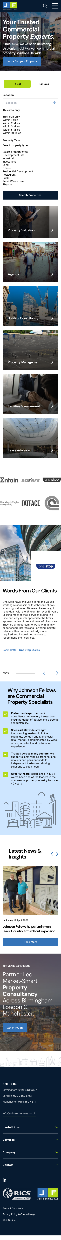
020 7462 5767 (22, 1095)
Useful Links (11, 1127)
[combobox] (30, 121)
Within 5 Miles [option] (11, 129)
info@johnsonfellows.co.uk (19, 1114)
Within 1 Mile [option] (10, 119)
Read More (30, 942)
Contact (8, 1164)
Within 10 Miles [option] (12, 132)
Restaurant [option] (9, 174)
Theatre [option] (7, 184)
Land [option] (6, 164)
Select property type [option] (15, 151)
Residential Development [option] (18, 171)
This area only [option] (11, 116)
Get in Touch (15, 1027)
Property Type (11, 140)
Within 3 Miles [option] (11, 126)
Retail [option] (6, 177)
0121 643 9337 (27, 1089)
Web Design (9, 1220)
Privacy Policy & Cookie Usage (19, 1214)
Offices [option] (7, 168)
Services (9, 1139)
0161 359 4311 (27, 1101)
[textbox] (22, 113)
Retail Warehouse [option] (13, 181)
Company (9, 1152)
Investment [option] (9, 161)
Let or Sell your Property (22, 61)
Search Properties (30, 195)
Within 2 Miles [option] (11, 123)
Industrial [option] (8, 158)
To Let (17, 84)
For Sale (44, 84)
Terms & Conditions (13, 1208)
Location (8, 95)
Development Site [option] (13, 155)
